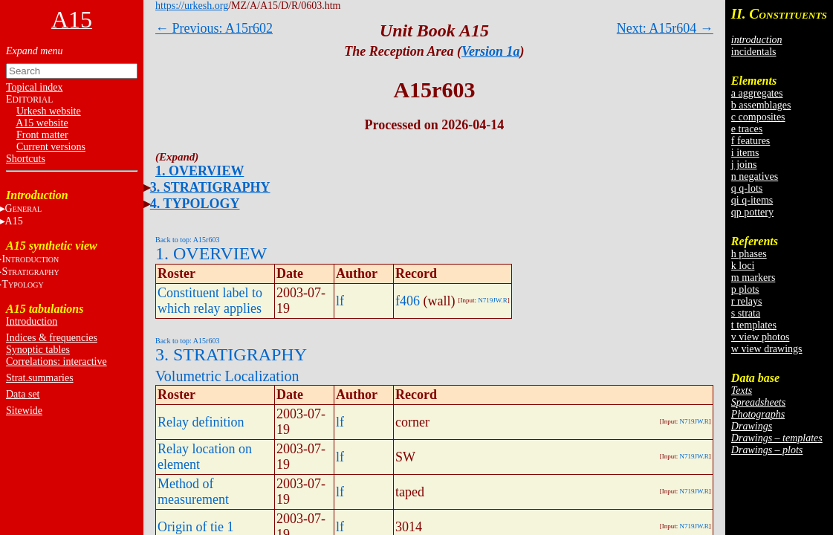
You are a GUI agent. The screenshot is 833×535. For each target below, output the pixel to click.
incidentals (754, 51)
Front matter (42, 134)
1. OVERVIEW (199, 170)
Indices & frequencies (51, 337)
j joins (744, 164)
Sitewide (24, 410)
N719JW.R (492, 300)
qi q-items (752, 200)
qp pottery (752, 212)
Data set (22, 394)
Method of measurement (193, 491)
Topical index (34, 87)
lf (340, 301)
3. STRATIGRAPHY (210, 187)
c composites (758, 117)
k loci (743, 265)
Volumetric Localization (227, 376)
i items (745, 152)
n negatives (754, 176)
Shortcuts (25, 158)
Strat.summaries (40, 377)
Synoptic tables (38, 349)
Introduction (31, 321)
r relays (746, 301)
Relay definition (201, 422)
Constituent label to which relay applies (210, 300)
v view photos (760, 337)
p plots (745, 289)
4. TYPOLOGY (195, 203)
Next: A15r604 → (665, 28)
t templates (754, 325)
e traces (746, 128)
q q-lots (746, 188)
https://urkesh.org (191, 5)
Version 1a (490, 51)
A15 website (42, 123)
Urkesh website (48, 111)
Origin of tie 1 (195, 526)
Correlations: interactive (56, 361)
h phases (749, 253)
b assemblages (761, 105)
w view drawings (767, 348)
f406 (407, 301)
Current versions (50, 146)
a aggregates (757, 93)
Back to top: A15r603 (187, 240)
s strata (745, 313)
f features (750, 140)
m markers (753, 277)
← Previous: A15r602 (214, 28)
